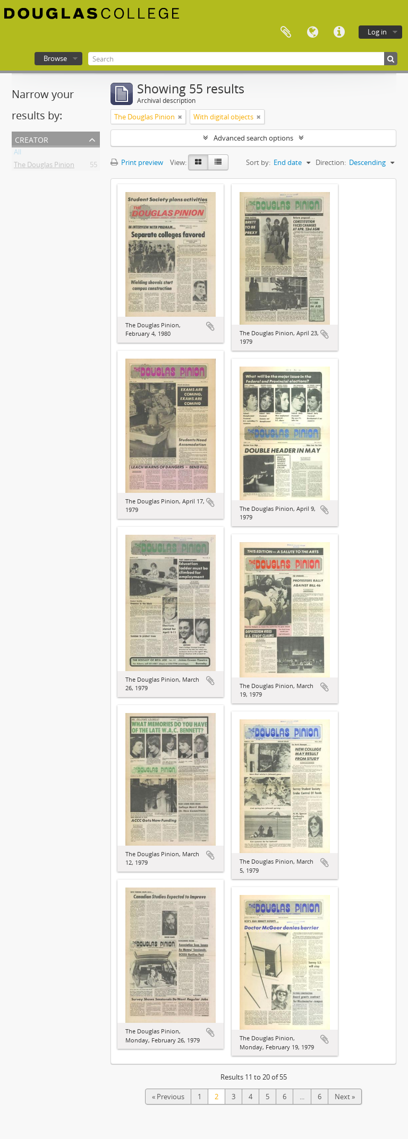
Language (312, 32)
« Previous (168, 1096)
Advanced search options (253, 138)
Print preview (136, 162)
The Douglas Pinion (44, 166)
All (17, 154)
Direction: (331, 162)
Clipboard (286, 32)
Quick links (339, 32)
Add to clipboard (210, 326)
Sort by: (258, 162)
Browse (55, 58)
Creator (31, 139)
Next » (345, 1096)
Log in (377, 32)
